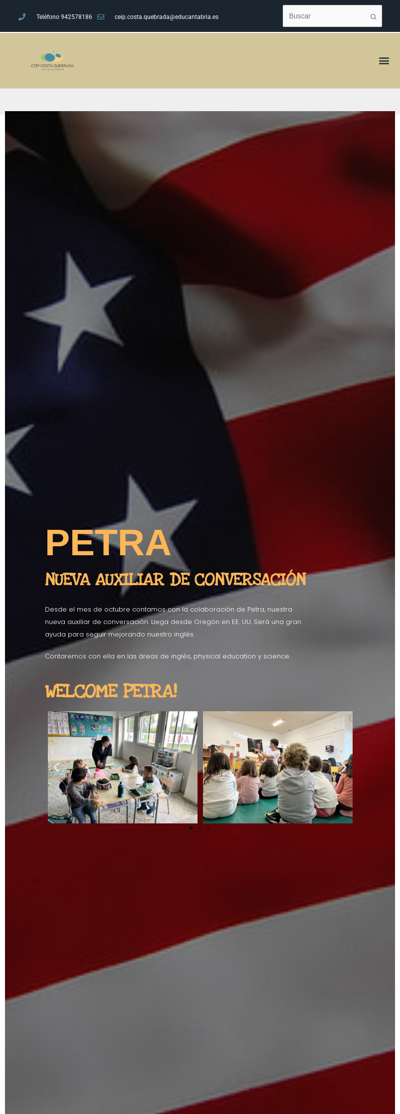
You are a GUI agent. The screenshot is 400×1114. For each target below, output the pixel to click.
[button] (56, 767)
